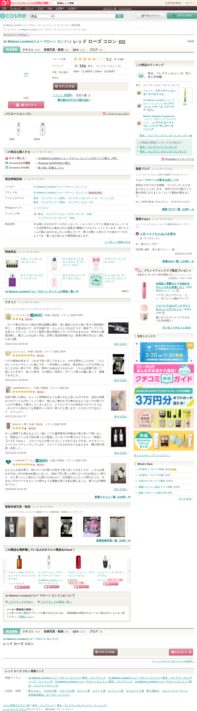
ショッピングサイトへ (22, 587)
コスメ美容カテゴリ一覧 (16, 705)
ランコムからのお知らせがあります (115, 580)
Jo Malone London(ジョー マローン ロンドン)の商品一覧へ (40, 291)
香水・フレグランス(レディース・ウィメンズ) (87, 198)
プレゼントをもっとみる (176, 327)
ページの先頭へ (174, 661)
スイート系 (99, 690)
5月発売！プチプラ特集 (151, 469)
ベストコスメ (125, 8)
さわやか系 (50, 690)
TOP (4, 8)
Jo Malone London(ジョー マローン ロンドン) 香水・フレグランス (67, 677)
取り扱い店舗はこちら (51, 167)
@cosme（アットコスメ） (59, 709)
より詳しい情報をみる (118, 241)
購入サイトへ (26, 104)
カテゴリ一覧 (109, 8)
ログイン (190, 3)
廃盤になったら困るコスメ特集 (155, 487)
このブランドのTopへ (20, 601)
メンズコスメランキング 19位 (56, 217)
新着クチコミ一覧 (111, 496)
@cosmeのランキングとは (179, 159)
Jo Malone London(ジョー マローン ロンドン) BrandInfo (96, 192)
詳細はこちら (26, 616)
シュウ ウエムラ (16, 583)
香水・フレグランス (45, 198)
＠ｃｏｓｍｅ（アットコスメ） (152, 455)
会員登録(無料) (173, 3)
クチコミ (31, 49)
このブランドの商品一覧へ (56, 601)
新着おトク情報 (65, 3)
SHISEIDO (73, 580)
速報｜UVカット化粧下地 (152, 492)
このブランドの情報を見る (16, 35)
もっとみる (185, 498)
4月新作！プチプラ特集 (151, 475)
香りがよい (34, 690)
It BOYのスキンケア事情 (152, 481)
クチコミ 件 (62, 95)
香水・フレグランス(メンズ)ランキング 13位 (65, 214)
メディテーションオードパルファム (159, 92)
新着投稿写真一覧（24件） (112, 540)
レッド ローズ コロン (95, 41)
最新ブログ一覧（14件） (176, 209)
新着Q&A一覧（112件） (176, 261)
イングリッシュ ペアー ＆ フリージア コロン (158, 107)
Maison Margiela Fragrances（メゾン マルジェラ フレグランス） (159, 119)
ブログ (40, 8)
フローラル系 (67, 690)
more (124, 291)
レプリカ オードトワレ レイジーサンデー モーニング (158, 126)
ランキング (15, 8)
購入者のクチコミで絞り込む (73, 100)
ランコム (101, 580)
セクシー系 (83, 690)
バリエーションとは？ (118, 113)
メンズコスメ (41, 207)
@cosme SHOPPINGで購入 (54, 163)
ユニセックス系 (135, 690)
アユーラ (148, 90)
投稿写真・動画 (56, 49)
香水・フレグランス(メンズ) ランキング (163, 151)
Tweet (190, 40)
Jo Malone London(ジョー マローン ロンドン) (37, 41)
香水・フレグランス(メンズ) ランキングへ (164, 135)
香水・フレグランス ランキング (158, 146)
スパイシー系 (115, 690)
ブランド (29, 8)
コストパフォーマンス (175, 690)
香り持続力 (152, 690)
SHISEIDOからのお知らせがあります (76, 583)
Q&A (49, 8)
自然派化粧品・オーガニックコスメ (49, 694)
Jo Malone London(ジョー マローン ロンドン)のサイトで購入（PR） (78, 158)
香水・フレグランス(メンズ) (104, 66)
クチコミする (65, 86)
